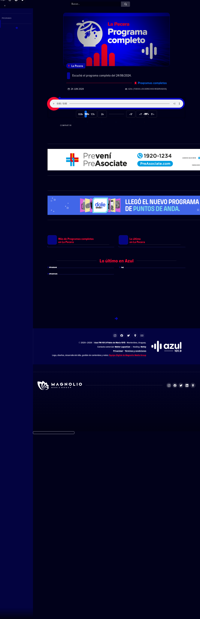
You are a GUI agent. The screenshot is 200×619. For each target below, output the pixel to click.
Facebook (121, 520)
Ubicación (135, 520)
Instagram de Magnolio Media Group (169, 570)
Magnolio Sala (136, 588)
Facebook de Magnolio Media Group (175, 570)
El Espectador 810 (94, 588)
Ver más (81, 314)
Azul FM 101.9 (100, 527)
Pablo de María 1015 (116, 527)
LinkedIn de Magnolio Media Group (187, 570)
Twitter (128, 520)
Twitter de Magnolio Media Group (181, 570)
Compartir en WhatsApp (80, 132)
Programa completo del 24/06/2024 (101, 74)
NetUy (143, 531)
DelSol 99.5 (74, 588)
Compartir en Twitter (122, 132)
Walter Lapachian (122, 531)
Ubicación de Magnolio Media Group (193, 570)
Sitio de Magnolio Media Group (59, 570)
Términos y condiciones (135, 535)
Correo (142, 520)
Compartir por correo (151, 132)
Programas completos (152, 89)
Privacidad (118, 535)
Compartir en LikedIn (137, 132)
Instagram (115, 520)
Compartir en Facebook (108, 132)
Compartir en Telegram (94, 132)
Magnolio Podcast (157, 588)
